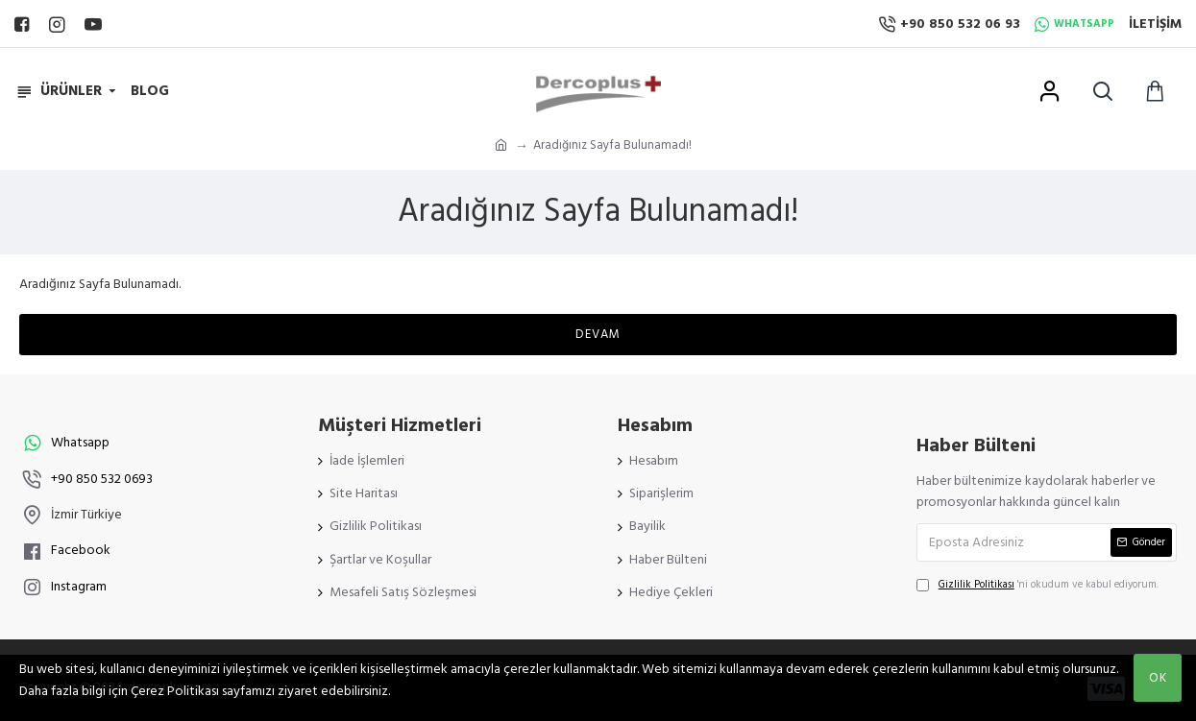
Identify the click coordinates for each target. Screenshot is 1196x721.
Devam (598, 334)
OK (1158, 677)
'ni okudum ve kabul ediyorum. (1037, 584)
